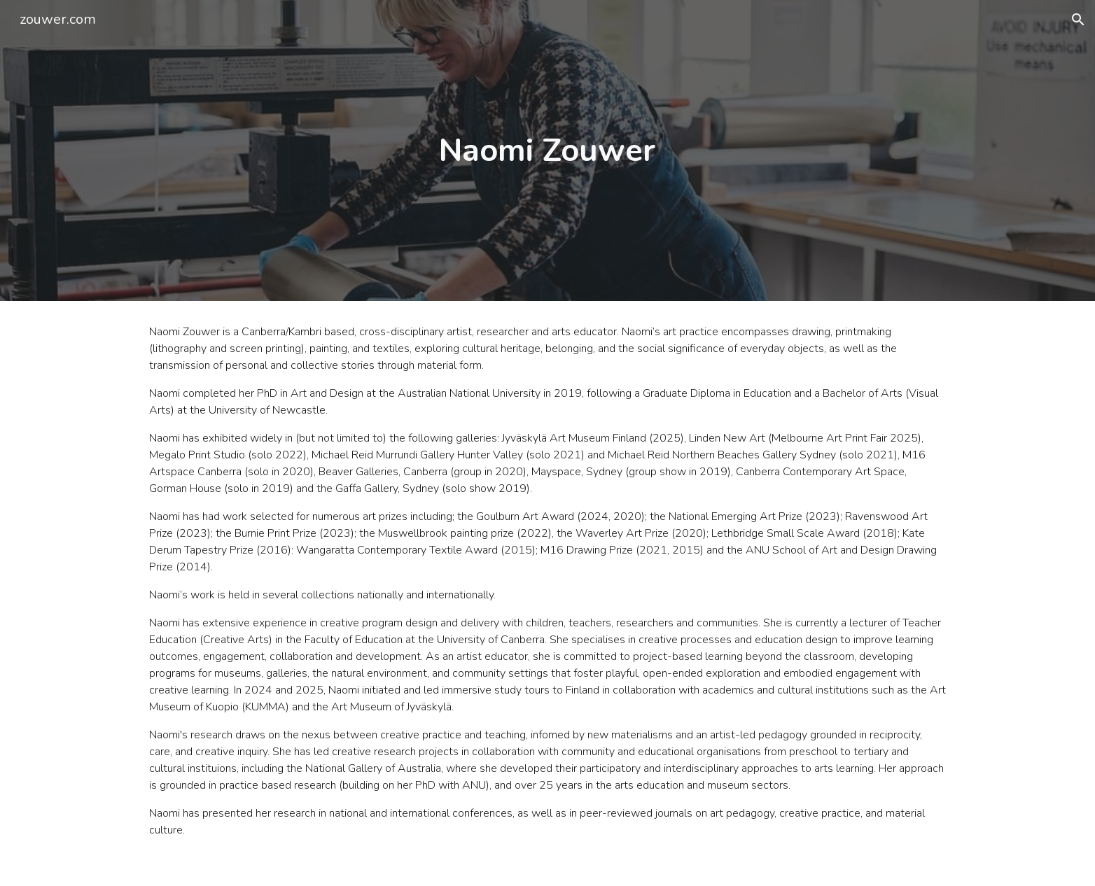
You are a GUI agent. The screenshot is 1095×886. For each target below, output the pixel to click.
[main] (547, 150)
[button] (1078, 19)
